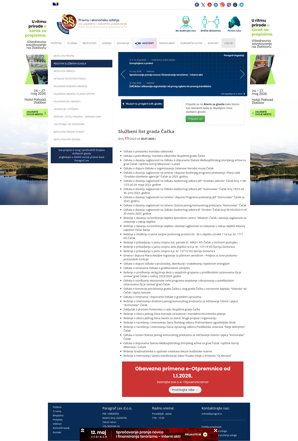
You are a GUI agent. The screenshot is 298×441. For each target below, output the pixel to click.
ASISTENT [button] (144, 43)
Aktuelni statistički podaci (70, 78)
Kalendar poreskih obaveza (70, 86)
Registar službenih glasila (70, 63)
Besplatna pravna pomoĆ (69, 131)
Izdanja (107, 43)
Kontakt (57, 432)
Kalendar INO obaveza (67, 101)
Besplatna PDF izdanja (67, 139)
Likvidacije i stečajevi (66, 109)
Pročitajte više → (185, 389)
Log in (228, 43)
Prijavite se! (195, 119)
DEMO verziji (82, 157)
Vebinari (57, 423)
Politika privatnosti (211, 426)
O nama (72, 43)
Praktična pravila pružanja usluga (219, 435)
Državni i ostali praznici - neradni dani (77, 116)
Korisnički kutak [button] (191, 43)
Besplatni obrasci (64, 71)
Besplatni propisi (64, 56)
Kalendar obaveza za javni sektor (74, 93)
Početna (56, 43)
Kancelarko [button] (167, 43)
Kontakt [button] (213, 43)
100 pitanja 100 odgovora (69, 124)
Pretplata (58, 419)
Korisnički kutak (61, 428)
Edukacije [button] (123, 43)
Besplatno (90, 43)
